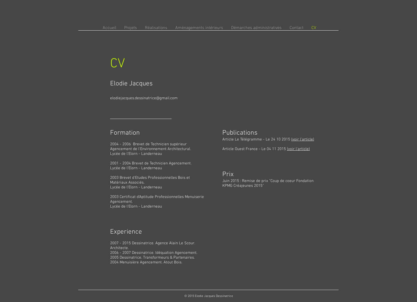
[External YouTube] (272, 234)
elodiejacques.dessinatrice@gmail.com (144, 98)
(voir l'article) (302, 139)
